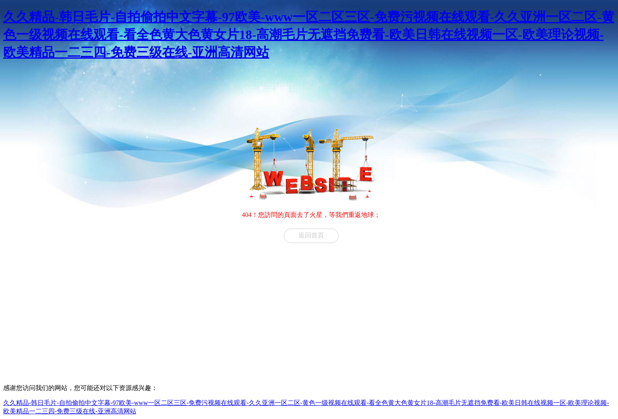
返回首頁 (311, 235)
